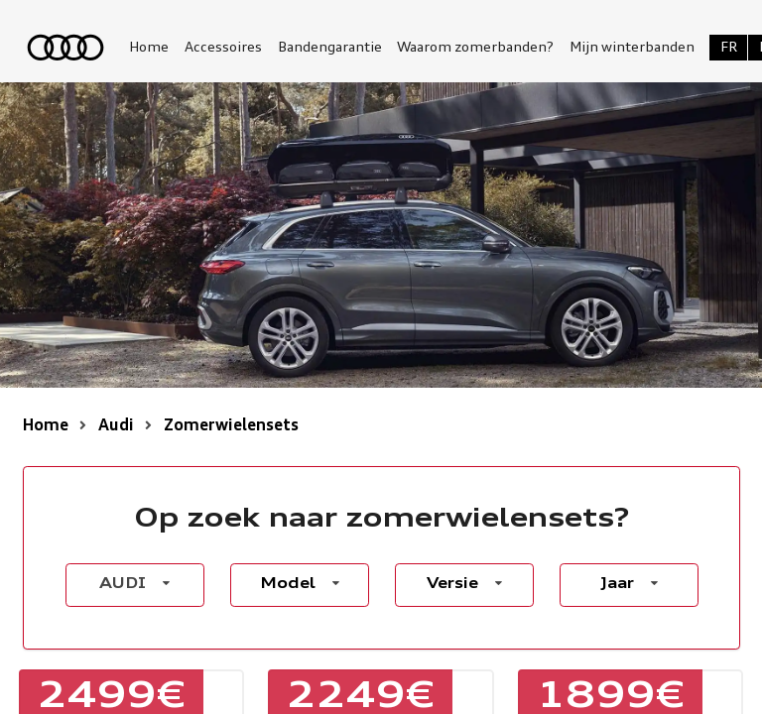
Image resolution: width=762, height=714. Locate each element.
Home (149, 48)
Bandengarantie (330, 48)
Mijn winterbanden (632, 48)
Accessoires (223, 48)
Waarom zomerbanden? (475, 48)
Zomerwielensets (231, 426)
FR (728, 48)
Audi (116, 426)
